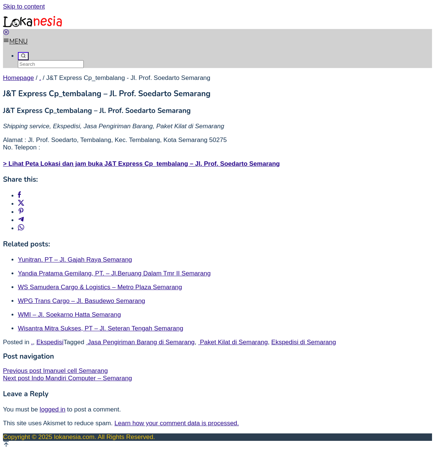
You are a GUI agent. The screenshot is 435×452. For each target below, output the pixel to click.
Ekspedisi (50, 342)
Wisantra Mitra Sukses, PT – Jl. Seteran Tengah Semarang (100, 328)
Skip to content (24, 6)
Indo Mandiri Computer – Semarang (67, 378)
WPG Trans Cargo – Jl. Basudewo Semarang (81, 300)
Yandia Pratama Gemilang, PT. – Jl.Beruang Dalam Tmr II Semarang (114, 273)
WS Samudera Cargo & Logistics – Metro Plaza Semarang (100, 287)
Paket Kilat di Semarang (233, 342)
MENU (15, 41)
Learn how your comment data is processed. (177, 423)
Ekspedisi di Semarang (303, 342)
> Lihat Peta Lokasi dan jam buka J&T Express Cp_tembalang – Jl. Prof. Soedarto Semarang (141, 163)
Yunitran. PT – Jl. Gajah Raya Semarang (75, 259)
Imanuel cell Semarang (55, 370)
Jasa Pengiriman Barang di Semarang (140, 342)
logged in (52, 409)
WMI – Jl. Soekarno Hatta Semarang (69, 314)
